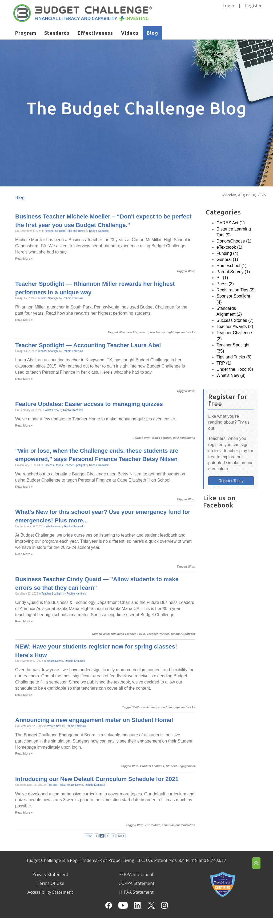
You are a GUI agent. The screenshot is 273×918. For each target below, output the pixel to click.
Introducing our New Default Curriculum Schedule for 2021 (96, 779)
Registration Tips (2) (235, 290)
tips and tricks (185, 332)
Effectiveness (95, 33)
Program (25, 33)
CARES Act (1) (230, 223)
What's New (52, 410)
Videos (130, 33)
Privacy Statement (50, 874)
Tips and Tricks (76, 230)
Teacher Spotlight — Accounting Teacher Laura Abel (88, 345)
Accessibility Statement (50, 892)
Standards (57, 33)
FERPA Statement (136, 874)
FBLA (141, 633)
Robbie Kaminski (99, 230)
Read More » (24, 258)
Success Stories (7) (235, 320)
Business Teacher (123, 633)
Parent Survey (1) (233, 271)
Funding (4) (227, 253)
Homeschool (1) (231, 265)
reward (143, 332)
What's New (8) (231, 375)
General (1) (227, 259)
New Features (161, 437)
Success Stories (53, 465)
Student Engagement (180, 766)
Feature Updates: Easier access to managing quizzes (89, 404)
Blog (152, 33)
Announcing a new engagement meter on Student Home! (94, 720)
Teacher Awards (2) (234, 326)
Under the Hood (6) (234, 369)
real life (132, 332)
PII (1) (222, 277)
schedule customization (178, 825)
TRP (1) (223, 363)
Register (253, 6)
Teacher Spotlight (55, 230)
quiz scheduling (184, 437)
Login (228, 6)
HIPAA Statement (136, 892)
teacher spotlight (162, 332)
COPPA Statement (136, 883)
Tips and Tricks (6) (233, 357)
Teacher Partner (158, 633)
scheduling (166, 707)
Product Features (152, 766)
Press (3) (225, 284)
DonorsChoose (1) (233, 241)
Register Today (231, 481)
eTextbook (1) (229, 247)
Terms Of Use (50, 883)
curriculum (148, 707)
